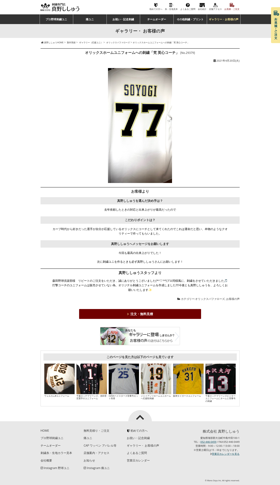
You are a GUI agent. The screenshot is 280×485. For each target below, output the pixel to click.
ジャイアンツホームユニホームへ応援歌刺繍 (156, 397)
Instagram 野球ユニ (55, 468)
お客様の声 (233, 299)
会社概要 (46, 460)
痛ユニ (90, 19)
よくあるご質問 (187, 9)
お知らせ (89, 460)
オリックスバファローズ (210, 299)
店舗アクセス (215, 9)
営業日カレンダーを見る (225, 454)
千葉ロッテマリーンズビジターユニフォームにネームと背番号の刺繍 (220, 398)
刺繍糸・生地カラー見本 (56, 453)
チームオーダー (156, 19)
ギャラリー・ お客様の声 (143, 445)
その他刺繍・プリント (190, 19)
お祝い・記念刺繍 (123, 19)
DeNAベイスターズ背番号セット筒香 (123, 397)
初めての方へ (155, 9)
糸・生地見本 (171, 9)
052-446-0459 (208, 442)
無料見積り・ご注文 (96, 431)
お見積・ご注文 (231, 9)
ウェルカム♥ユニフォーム (56, 395)
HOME (45, 431)
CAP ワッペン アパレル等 (100, 445)
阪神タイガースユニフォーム (187, 395)
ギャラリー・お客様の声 (223, 19)
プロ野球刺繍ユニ (56, 19)
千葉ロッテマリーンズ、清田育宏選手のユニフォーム (91, 397)
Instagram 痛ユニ (97, 468)
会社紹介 (202, 9)
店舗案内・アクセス (96, 453)
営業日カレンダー (138, 460)
